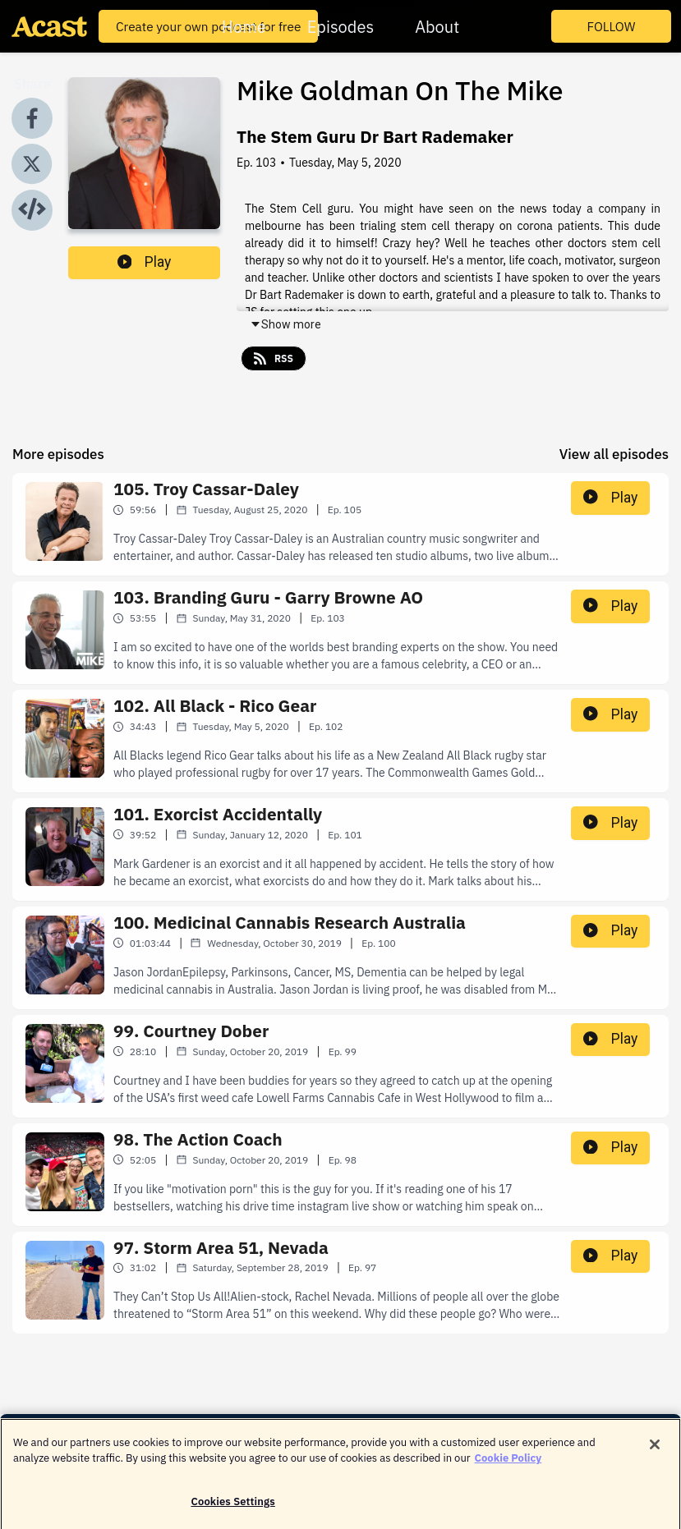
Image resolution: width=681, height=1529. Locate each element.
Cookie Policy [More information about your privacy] (508, 1465)
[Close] (655, 1452)
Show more (285, 324)
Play (144, 262)
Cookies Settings (232, 1509)
